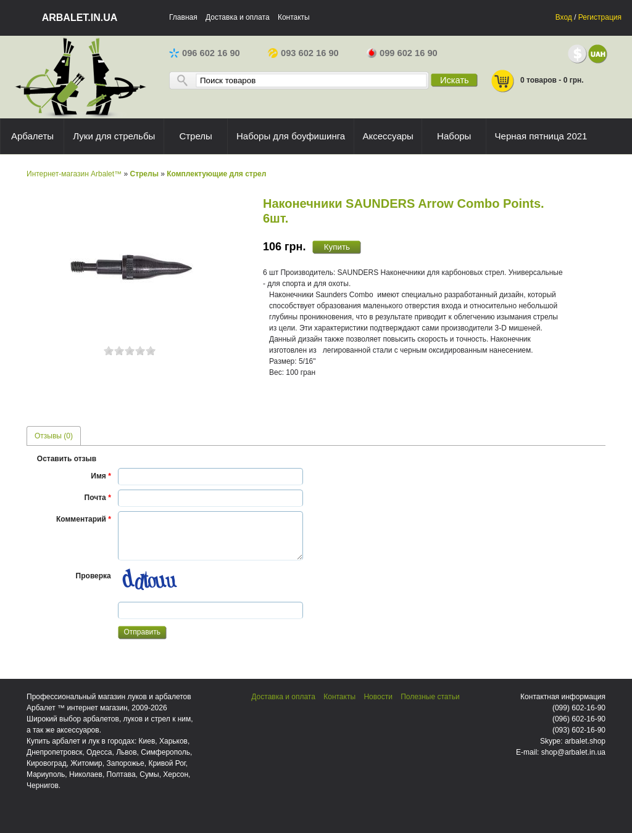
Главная (183, 17)
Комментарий (83, 519)
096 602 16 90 (204, 53)
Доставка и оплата (238, 17)
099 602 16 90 (402, 53)
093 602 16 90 (303, 53)
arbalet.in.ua (80, 17)
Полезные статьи (430, 696)
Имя (101, 476)
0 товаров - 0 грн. (537, 81)
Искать (454, 80)
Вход (563, 17)
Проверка (93, 576)
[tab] (54, 435)
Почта (98, 497)
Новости (378, 696)
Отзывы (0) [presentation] (54, 436)
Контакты (294, 17)
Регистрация (600, 17)
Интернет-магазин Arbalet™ (74, 174)
